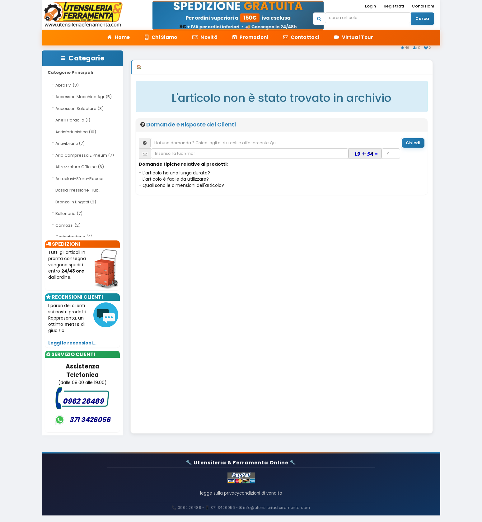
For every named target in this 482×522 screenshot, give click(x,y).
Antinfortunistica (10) (75, 132)
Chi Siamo (161, 37)
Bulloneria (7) (68, 213)
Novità (205, 37)
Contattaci (301, 37)
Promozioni (250, 37)
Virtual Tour (353, 37)
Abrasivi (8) (67, 85)
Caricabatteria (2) (73, 237)
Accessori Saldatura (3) (79, 109)
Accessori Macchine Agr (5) (83, 97)
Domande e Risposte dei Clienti (191, 128)
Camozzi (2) (68, 225)
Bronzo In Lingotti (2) (75, 202)
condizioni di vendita (266, 497)
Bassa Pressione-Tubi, (78, 190)
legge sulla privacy (214, 497)
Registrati (394, 6)
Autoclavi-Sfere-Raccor (79, 179)
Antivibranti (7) (70, 143)
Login (370, 6)
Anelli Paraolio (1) (72, 120)
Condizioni (423, 6)
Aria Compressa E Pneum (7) (84, 155)
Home (118, 37)
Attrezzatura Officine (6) (79, 167)
